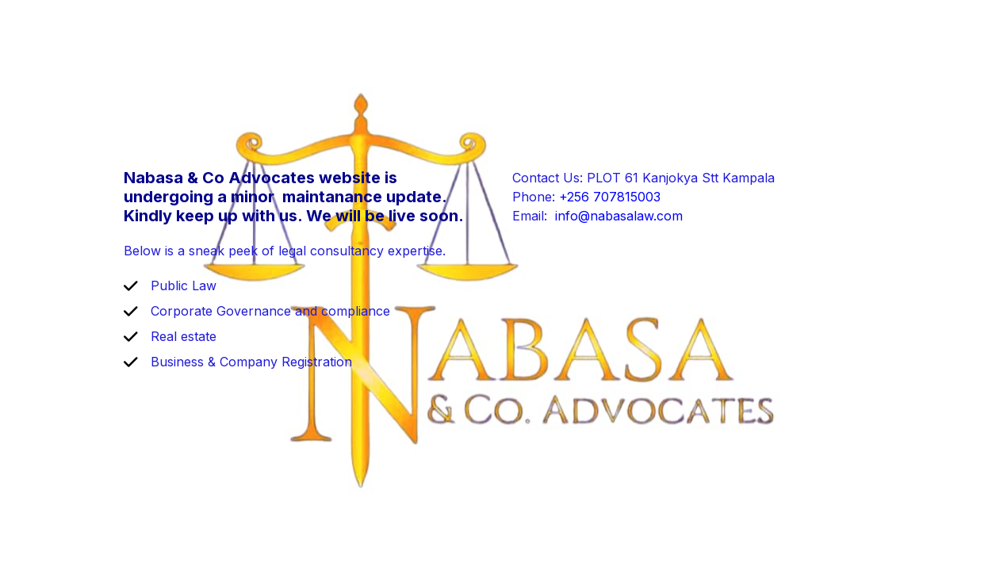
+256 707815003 (610, 197)
